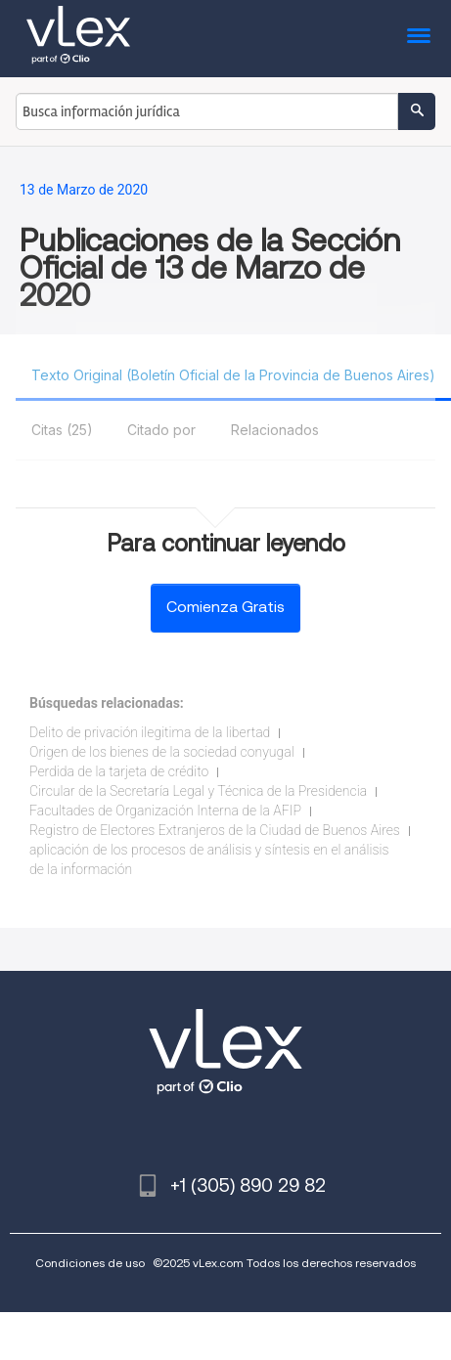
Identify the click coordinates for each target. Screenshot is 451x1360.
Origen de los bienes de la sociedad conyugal (161, 752)
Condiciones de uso (90, 1262)
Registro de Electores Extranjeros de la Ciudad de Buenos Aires (214, 830)
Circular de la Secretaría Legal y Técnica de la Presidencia (198, 791)
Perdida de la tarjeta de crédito (118, 771)
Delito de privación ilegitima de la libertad (149, 732)
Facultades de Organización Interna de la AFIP (165, 810)
